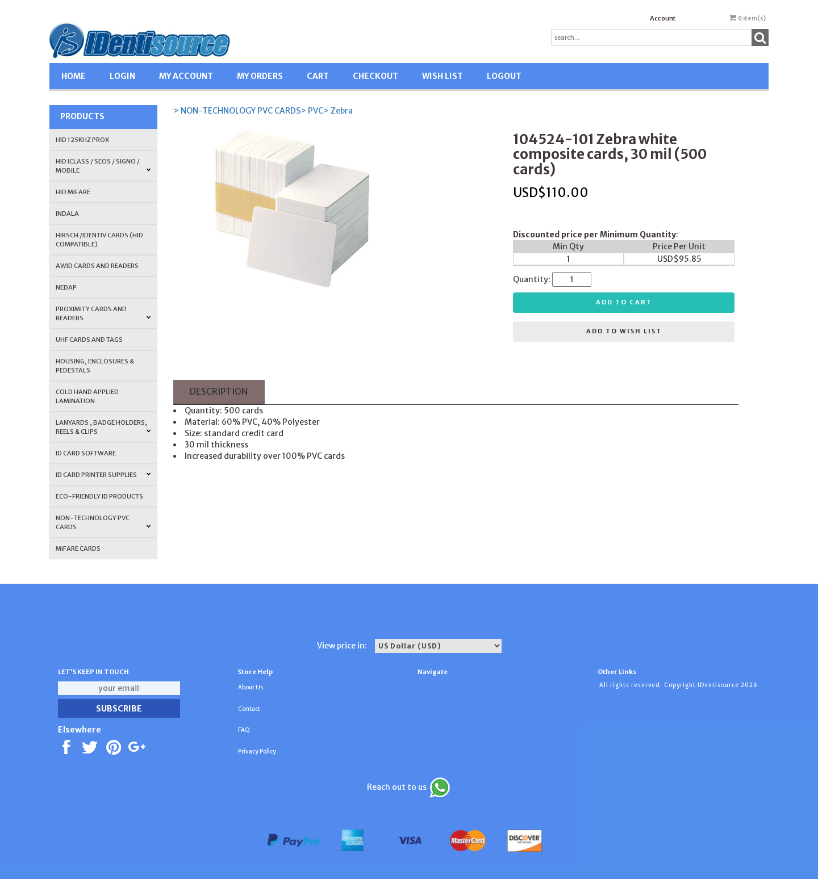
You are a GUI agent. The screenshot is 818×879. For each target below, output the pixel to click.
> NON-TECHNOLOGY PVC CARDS (237, 111)
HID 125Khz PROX (82, 140)
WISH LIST (442, 76)
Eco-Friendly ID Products (99, 496)
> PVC (312, 111)
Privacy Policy (257, 751)
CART (318, 76)
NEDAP (66, 287)
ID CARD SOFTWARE (86, 453)
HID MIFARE (73, 192)
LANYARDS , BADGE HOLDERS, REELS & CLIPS (103, 427)
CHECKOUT (375, 76)
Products (82, 116)
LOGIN (122, 76)
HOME (73, 76)
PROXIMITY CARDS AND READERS (103, 313)
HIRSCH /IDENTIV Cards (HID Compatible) (99, 239)
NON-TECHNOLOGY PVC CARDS (103, 522)
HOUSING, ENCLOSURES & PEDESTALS (95, 365)
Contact (249, 709)
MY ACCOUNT (186, 76)
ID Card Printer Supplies (103, 475)
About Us (250, 687)
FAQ (244, 730)
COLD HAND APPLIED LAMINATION (87, 396)
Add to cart (624, 302)
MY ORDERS (260, 76)
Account (662, 18)
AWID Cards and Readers (97, 266)
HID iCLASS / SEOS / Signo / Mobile (103, 165)
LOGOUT (504, 76)
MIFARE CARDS (78, 548)
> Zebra (338, 111)
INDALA (67, 213)
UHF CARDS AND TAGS (89, 340)
